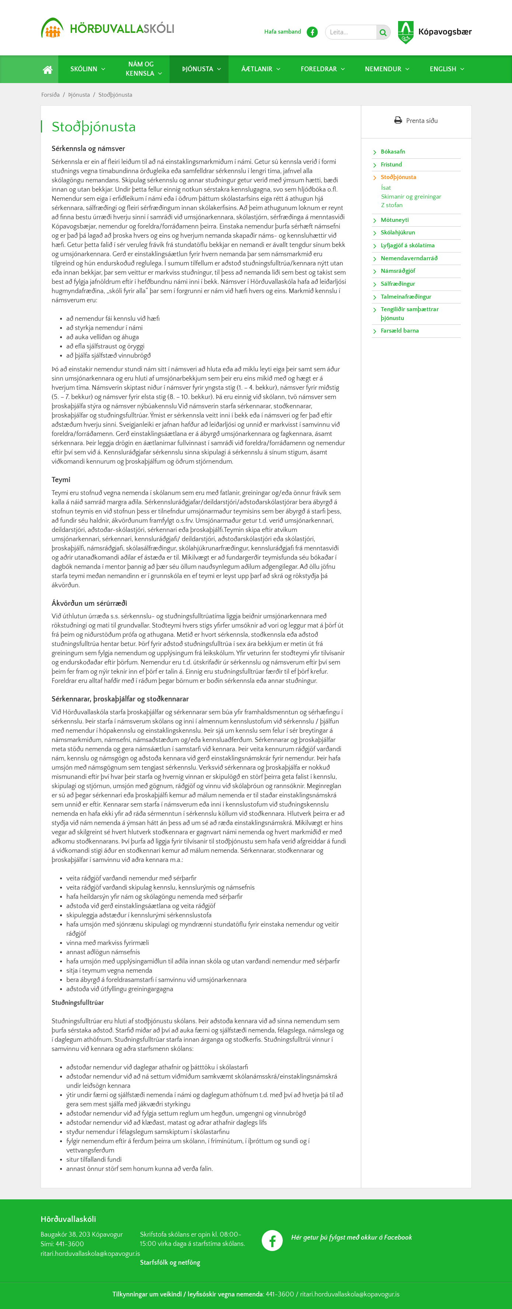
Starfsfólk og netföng (170, 1263)
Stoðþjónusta (115, 95)
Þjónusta (79, 95)
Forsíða (50, 95)
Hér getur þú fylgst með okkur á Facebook (351, 1237)
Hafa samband (282, 31)
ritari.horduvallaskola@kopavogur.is (90, 1254)
